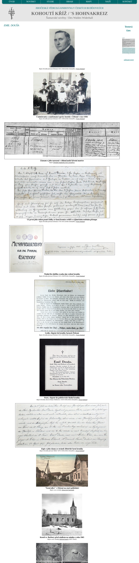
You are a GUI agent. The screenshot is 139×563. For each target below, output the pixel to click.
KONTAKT (127, 1)
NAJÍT (108, 1)
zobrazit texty (129, 60)
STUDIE (50, 1)
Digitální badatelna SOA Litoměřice (64, 162)
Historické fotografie (68, 490)
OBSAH (69, 1)
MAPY (89, 1)
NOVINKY (31, 1)
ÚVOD (12, 1)
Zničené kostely (64, 539)
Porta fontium (80, 69)
